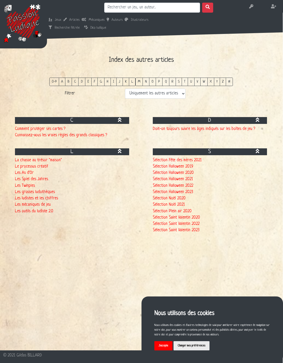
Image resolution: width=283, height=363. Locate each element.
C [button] (75, 82)
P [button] (159, 82)
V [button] (197, 82)
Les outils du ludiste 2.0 (34, 211)
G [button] (101, 82)
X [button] (211, 82)
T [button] (185, 82)
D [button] (82, 82)
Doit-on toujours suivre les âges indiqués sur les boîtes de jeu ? (204, 129)
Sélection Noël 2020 (169, 198)
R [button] (172, 82)
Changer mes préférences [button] (191, 345)
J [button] (119, 82)
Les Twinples (25, 186)
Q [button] (166, 82)
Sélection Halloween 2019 (173, 166)
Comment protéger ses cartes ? (40, 129)
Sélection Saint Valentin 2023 (176, 230)
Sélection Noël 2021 (169, 205)
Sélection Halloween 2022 (173, 186)
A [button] (62, 82)
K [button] (126, 82)
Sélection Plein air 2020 (172, 211)
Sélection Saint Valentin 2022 (176, 224)
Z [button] (223, 82)
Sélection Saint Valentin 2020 (176, 217)
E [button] (88, 82)
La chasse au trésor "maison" (38, 160)
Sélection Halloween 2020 (173, 173)
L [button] (132, 82)
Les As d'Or (24, 173)
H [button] (107, 82)
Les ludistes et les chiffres (36, 198)
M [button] (139, 82)
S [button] (179, 82)
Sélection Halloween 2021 (173, 179)
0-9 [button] (54, 82)
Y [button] (217, 82)
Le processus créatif (31, 166)
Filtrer (70, 93)
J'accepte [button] (163, 345)
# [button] (229, 82)
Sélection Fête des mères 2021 (177, 160)
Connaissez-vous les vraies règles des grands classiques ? (61, 135)
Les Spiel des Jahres (31, 179)
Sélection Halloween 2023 (173, 192)
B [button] (68, 82)
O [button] (152, 82)
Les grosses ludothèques (35, 192)
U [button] (191, 82)
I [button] (113, 82)
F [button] (94, 82)
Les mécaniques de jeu (33, 205)
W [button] (204, 82)
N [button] (146, 82)
